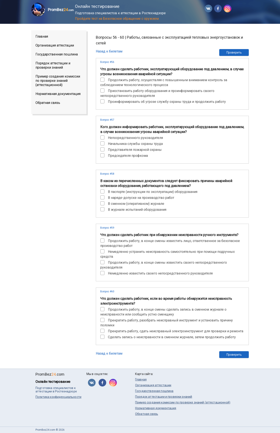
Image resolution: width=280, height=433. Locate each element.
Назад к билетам (109, 51)
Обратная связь (47, 103)
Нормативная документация (58, 94)
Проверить (234, 52)
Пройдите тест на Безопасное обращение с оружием (117, 19)
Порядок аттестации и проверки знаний (52, 65)
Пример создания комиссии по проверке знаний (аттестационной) (57, 80)
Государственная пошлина (56, 54)
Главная (41, 36)
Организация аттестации (54, 45)
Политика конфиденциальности (58, 397)
